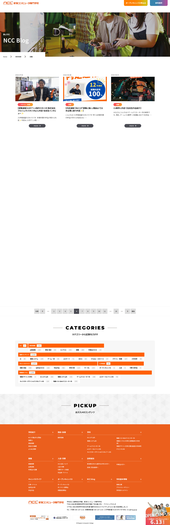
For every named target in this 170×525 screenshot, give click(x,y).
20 (116, 311)
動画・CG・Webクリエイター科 (126, 438)
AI (23, 359)
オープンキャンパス (108, 368)
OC (23, 345)
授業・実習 (26, 368)
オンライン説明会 (63, 487)
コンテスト (66, 350)
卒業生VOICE (95, 350)
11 (105, 311)
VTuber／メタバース (100, 359)
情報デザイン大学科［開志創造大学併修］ (129, 446)
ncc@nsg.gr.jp (132, 509)
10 (99, 311)
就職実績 (31, 464)
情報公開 (119, 484)
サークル (90, 368)
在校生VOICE (43, 368)
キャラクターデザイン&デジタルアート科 (99, 452)
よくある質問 (32, 449)
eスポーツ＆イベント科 (109, 377)
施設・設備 (52, 3)
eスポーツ (69, 359)
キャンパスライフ (28, 363)
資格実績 (31, 443)
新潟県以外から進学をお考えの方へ (98, 464)
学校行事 (75, 368)
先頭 (36, 311)
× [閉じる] (167, 505)
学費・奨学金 (136, 368)
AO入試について (63, 464)
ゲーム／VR (54, 359)
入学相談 (104, 363)
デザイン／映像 (120, 359)
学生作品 (60, 368)
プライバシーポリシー (122, 487)
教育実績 (36, 345)
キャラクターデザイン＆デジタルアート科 (35, 381)
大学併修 (137, 359)
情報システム (37, 359)
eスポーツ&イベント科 (94, 449)
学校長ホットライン (122, 490)
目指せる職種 (32, 446)
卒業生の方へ (121, 464)
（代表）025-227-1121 (77, 509)
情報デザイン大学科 (28, 377)
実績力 (30, 440)
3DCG (83, 359)
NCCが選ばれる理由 (34, 437)
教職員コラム (27, 372)
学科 (42, 5)
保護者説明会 (62, 490)
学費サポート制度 (63, 470)
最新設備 (60, 437)
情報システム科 (65, 377)
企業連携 (36, 350)
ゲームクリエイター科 (93, 446)
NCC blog (91, 479)
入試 (122, 368)
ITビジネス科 (121, 449)
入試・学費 (71, 3)
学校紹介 (33, 6)
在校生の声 (31, 487)
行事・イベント (32, 484)
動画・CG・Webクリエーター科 (65, 381)
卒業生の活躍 (32, 470)
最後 (133, 311)
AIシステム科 (47, 377)
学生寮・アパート (63, 473)
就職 (61, 3)
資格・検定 (51, 350)
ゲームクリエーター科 (86, 377)
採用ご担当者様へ (92, 467)
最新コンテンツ (28, 354)
